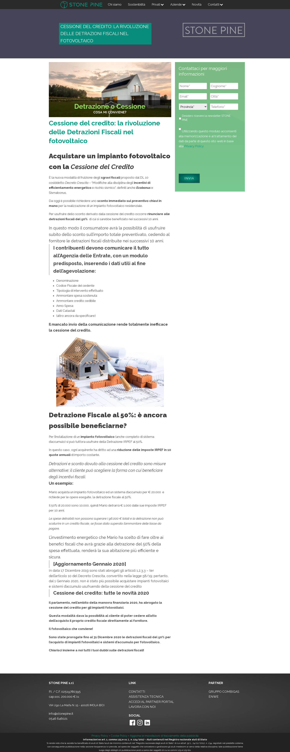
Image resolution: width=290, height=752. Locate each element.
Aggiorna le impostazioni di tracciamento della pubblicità (164, 735)
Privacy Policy (194, 146)
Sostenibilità (136, 4)
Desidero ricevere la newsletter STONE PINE (206, 117)
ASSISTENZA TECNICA (146, 696)
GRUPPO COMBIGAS (224, 691)
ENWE (214, 696)
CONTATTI (137, 691)
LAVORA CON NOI (142, 707)
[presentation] (207, 160)
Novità (196, 4)
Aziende (178, 4)
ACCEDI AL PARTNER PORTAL (151, 702)
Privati (158, 4)
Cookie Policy (119, 735)
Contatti (215, 4)
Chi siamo (115, 4)
